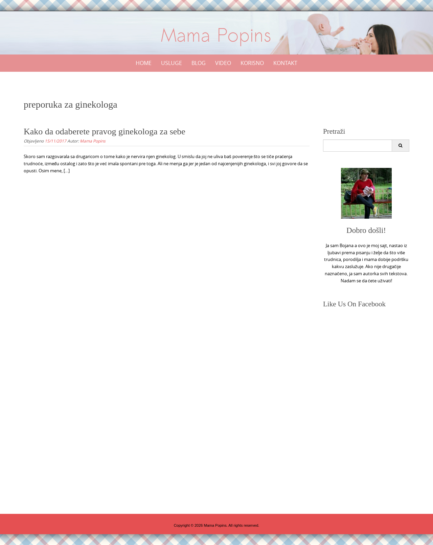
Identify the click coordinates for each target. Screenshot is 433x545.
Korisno (252, 63)
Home (144, 63)
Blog (198, 63)
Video (223, 63)
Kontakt (285, 63)
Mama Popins (93, 141)
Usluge (171, 63)
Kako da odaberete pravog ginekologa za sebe (104, 131)
